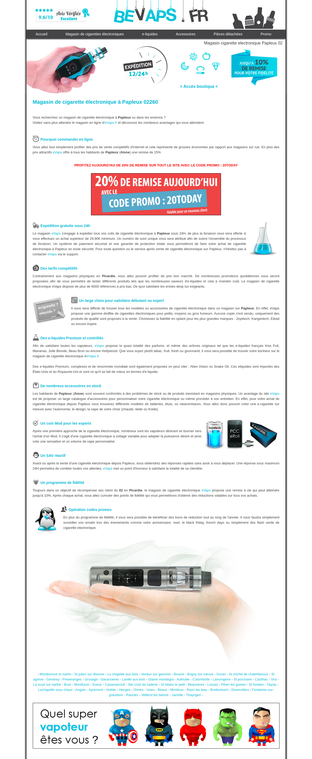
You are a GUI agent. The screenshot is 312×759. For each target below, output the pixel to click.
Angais (80, 690)
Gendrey (53, 679)
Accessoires (185, 34)
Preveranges (72, 679)
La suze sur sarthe (47, 684)
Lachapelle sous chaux (55, 690)
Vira (274, 679)
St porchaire (243, 679)
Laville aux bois (133, 679)
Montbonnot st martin (55, 674)
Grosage (91, 679)
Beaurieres (196, 684)
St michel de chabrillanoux (248, 674)
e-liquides (150, 34)
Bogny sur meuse (200, 674)
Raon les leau (197, 690)
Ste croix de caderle (143, 684)
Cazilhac (261, 679)
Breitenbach (219, 690)
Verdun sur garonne (156, 674)
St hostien (256, 684)
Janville (177, 695)
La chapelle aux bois (122, 674)
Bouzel (179, 674)
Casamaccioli (115, 684)
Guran (221, 674)
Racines (132, 695)
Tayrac (272, 684)
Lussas (212, 684)
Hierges (125, 690)
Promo (266, 34)
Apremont (96, 690)
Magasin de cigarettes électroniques (95, 34)
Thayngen (193, 695)
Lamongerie (222, 679)
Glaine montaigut (161, 679)
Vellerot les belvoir (155, 695)
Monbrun (177, 690)
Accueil (41, 34)
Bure (67, 684)
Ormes (138, 690)
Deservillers (240, 690)
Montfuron (81, 684)
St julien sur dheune (89, 674)
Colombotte (201, 679)
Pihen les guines (233, 684)
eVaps (57, 152)
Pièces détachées (228, 34)
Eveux (97, 684)
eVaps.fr (111, 123)
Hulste (111, 690)
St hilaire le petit (173, 684)
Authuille (183, 679)
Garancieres (110, 679)
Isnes (151, 690)
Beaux (162, 690)
